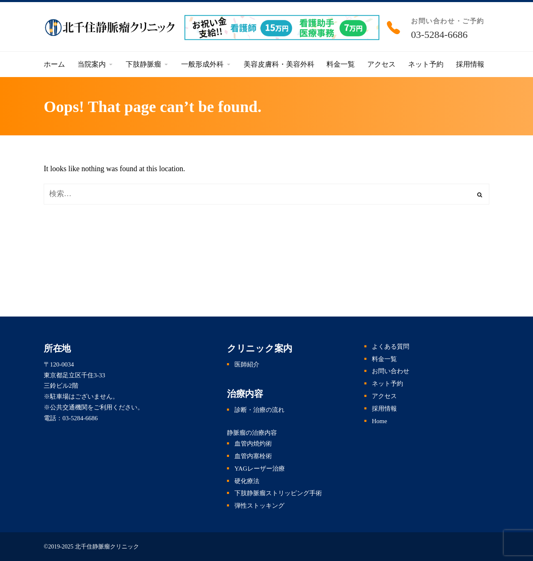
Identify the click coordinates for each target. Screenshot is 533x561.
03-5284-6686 (439, 34)
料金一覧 (384, 359)
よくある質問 (390, 346)
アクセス (384, 396)
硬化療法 (246, 481)
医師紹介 (246, 364)
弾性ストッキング (259, 505)
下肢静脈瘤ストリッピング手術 (278, 493)
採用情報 (384, 408)
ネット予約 (387, 383)
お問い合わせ (390, 371)
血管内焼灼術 (253, 443)
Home (379, 421)
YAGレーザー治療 (259, 468)
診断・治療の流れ (259, 409)
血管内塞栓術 (253, 456)
